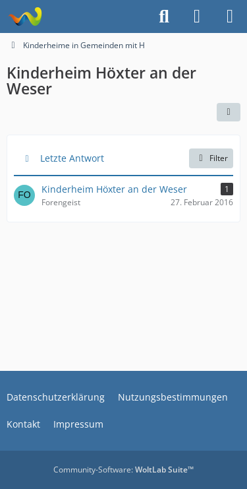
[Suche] (164, 16)
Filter (211, 158)
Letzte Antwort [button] (72, 158)
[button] (228, 112)
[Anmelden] (197, 16)
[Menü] (230, 16)
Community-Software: (123, 469)
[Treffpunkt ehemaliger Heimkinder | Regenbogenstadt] (24, 16)
